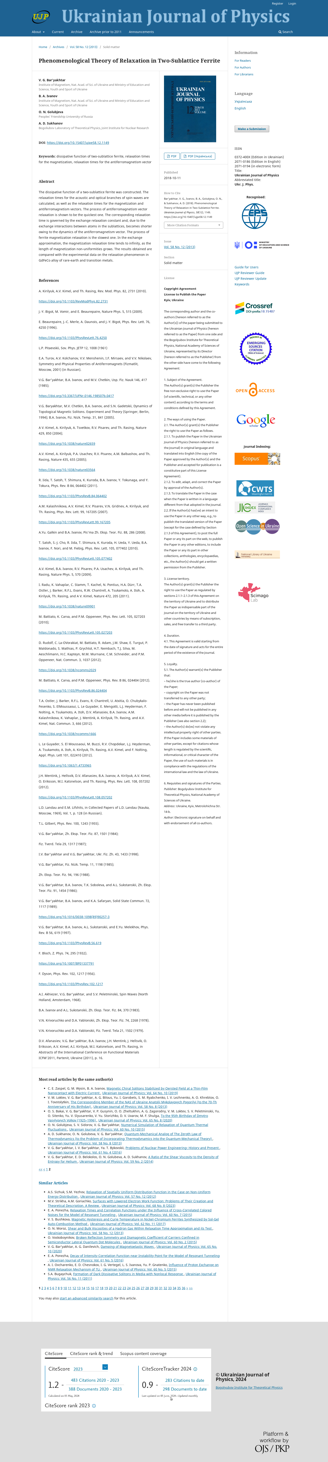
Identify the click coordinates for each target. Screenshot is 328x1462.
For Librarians (244, 74)
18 (101, 1288)
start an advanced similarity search (86, 1298)
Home (43, 47)
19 (106, 1288)
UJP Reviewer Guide (249, 273)
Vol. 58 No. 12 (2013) (83, 47)
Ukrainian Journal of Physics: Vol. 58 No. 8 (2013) (130, 1106)
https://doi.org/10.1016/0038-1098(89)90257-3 (74, 917)
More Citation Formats (183, 225)
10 (65, 1288)
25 (133, 1288)
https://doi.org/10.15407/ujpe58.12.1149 (78, 142)
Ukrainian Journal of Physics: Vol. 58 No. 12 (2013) (85, 1233)
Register (277, 3)
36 (183, 1288)
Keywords (242, 284)
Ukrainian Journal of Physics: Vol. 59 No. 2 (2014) (116, 1161)
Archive (76, 32)
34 (174, 1288)
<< (40, 1169)
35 (179, 1288)
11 (70, 1288)
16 (92, 1288)
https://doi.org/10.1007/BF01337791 (66, 963)
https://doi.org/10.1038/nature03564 (67, 470)
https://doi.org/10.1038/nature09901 (67, 606)
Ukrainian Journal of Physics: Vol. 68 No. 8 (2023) (138, 1205)
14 (83, 1288)
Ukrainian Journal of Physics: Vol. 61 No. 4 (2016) (85, 1152)
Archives (58, 47)
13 (79, 1288)
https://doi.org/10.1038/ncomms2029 (67, 670)
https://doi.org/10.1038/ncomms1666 (67, 734)
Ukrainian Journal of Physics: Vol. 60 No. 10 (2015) (107, 1129)
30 (156, 1288)
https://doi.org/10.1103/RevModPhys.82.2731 (73, 301)
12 (74, 1288)
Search (286, 32)
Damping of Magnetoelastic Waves (128, 1246)
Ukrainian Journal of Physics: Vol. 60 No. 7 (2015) (155, 1215)
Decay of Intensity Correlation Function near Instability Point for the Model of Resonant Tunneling (145, 1256)
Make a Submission (252, 129)
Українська (243, 101)
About (37, 32)
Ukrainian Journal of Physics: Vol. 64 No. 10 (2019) (140, 1093)
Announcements (141, 32)
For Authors (243, 67)
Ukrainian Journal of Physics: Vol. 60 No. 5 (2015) (140, 1269)
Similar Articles (53, 1182)
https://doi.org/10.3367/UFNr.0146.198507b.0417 (76, 396)
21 (115, 1288)
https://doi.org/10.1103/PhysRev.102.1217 (71, 984)
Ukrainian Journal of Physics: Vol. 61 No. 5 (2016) (86, 1260)
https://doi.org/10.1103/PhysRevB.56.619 (70, 943)
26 (138, 1288)
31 (161, 1288)
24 (129, 1288)
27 (142, 1288)
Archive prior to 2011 (106, 32)
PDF (173, 156)
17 (97, 1288)
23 (124, 1288)
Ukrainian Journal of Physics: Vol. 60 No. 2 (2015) (160, 1242)
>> (191, 1288)
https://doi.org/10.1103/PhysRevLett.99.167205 (74, 522)
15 (88, 1288)
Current (58, 32)
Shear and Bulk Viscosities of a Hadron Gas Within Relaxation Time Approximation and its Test (140, 1228)
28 (147, 1288)
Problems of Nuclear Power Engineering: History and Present (173, 1148)
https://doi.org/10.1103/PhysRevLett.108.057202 (75, 797)
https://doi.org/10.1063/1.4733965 (65, 765)
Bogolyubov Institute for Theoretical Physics (249, 1387)
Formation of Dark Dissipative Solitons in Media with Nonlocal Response (128, 1274)
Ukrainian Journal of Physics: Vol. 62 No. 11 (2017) (128, 1224)
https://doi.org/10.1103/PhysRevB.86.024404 (73, 690)
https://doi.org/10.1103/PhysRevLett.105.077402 (75, 558)
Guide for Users (247, 267)
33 (170, 1288)
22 (120, 1288)
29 (152, 1288)
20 (111, 1288)
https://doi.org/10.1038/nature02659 (67, 443)
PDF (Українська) (199, 156)
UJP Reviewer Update (250, 278)
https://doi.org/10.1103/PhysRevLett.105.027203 (75, 632)
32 (165, 1288)
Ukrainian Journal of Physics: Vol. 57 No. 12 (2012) (118, 1196)
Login (292, 3)
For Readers (243, 60)
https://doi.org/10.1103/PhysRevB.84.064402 (73, 496)
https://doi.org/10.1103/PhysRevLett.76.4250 (73, 338)
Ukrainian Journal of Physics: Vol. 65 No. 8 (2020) (135, 1120)
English (240, 108)
